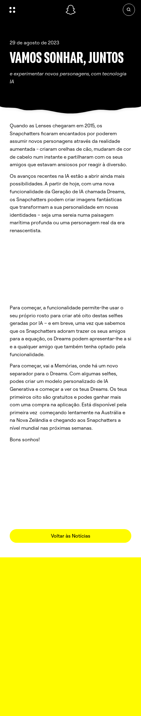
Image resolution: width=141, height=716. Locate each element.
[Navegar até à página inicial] (71, 10)
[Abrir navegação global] (33, 10)
